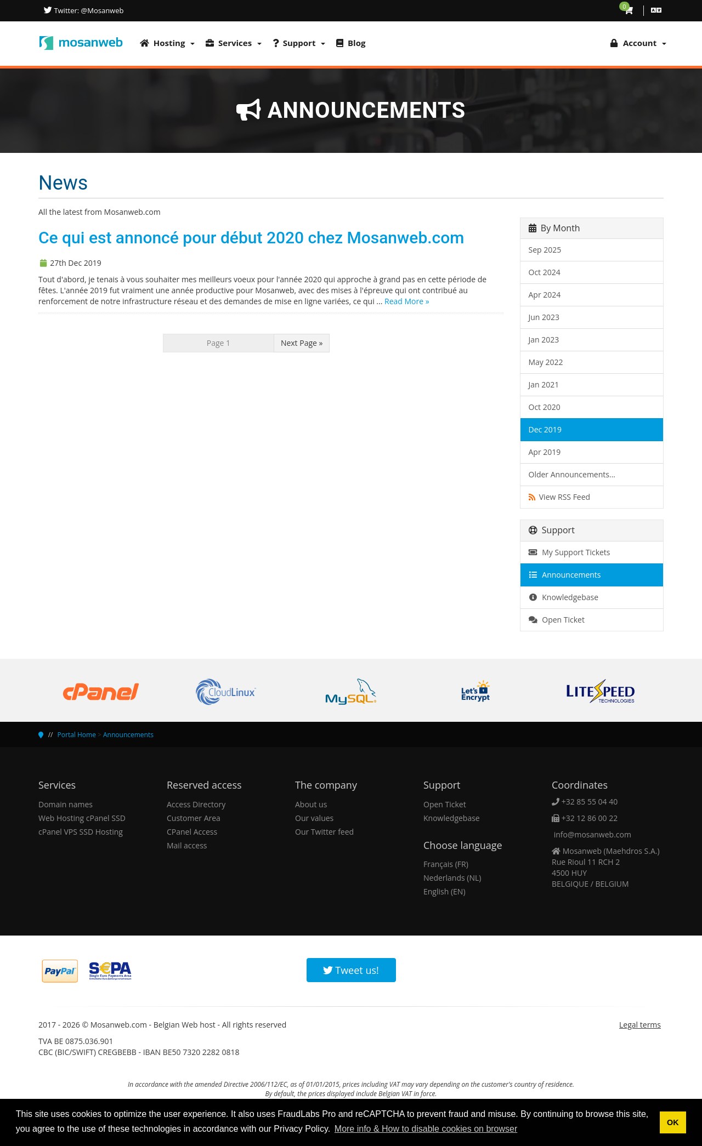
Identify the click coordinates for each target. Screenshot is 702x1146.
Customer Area (193, 818)
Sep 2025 (545, 249)
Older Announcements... (572, 474)
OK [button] (673, 1122)
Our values (314, 818)
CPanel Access (192, 831)
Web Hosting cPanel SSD (82, 818)
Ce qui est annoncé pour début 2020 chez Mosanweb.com (251, 237)
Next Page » (302, 343)
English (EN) (444, 891)
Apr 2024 (545, 294)
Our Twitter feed (324, 831)
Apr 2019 (545, 452)
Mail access (187, 845)
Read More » (406, 301)
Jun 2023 (544, 317)
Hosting (167, 42)
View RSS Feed (560, 497)
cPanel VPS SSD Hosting (80, 831)
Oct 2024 (545, 272)
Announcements (565, 574)
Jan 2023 (544, 339)
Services (234, 42)
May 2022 (546, 362)
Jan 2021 (544, 384)
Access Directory (196, 804)
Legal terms (640, 1024)
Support (299, 42)
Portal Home (77, 734)
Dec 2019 (545, 429)
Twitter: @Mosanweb (87, 10)
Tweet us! (351, 970)
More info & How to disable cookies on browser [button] (426, 1128)
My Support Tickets (569, 552)
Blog (350, 42)
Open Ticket (557, 619)
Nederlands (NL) (452, 878)
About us (311, 804)
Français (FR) (445, 864)
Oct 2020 (545, 407)
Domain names (65, 804)
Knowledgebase (564, 597)
